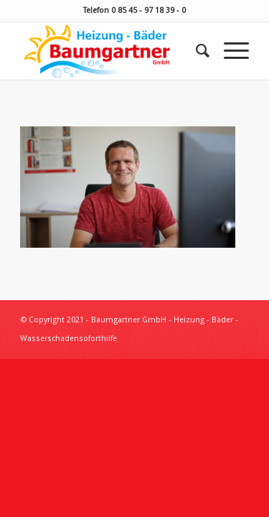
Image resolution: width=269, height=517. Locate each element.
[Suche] (195, 51)
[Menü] (229, 51)
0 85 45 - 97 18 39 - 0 (148, 10)
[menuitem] (195, 51)
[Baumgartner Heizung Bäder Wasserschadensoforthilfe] (111, 51)
